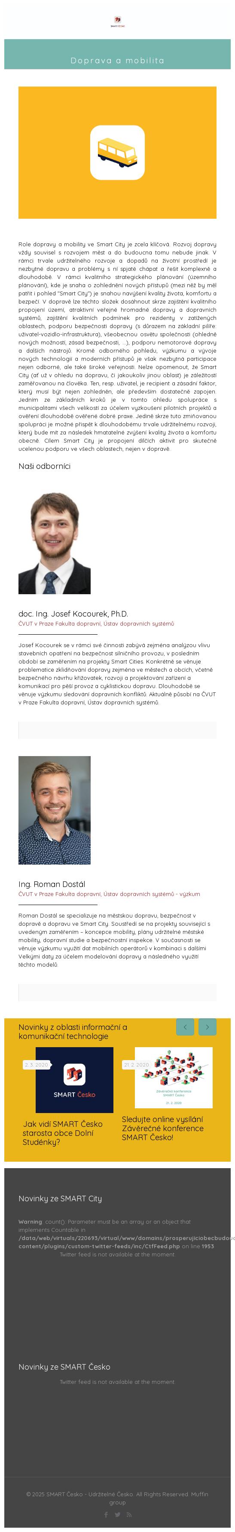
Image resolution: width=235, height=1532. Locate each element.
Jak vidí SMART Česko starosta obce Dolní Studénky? (63, 1133)
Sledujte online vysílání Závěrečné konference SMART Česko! (163, 1128)
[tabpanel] (68, 1100)
